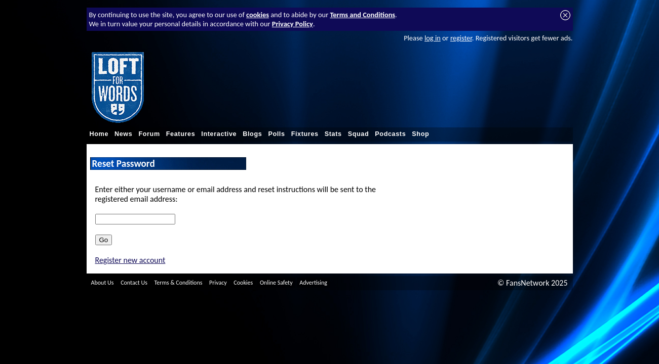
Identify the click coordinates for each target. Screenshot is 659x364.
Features (181, 134)
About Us (102, 282)
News (123, 134)
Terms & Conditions (178, 282)
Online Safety (276, 282)
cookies (257, 14)
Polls (276, 134)
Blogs (252, 134)
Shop (420, 134)
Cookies (243, 282)
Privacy (218, 282)
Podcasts (390, 134)
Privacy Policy (292, 23)
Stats (333, 134)
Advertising (313, 282)
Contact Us (134, 282)
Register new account (130, 260)
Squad (358, 134)
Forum (149, 134)
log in (432, 37)
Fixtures (305, 134)
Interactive (219, 134)
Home (99, 134)
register (461, 37)
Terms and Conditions (362, 14)
